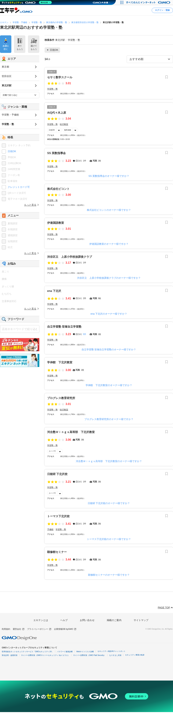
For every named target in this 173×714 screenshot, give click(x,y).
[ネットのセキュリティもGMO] (27, 2)
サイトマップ (141, 620)
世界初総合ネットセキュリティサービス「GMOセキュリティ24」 (27, 652)
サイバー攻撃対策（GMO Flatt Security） (89, 655)
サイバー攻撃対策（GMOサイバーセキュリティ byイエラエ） (45, 655)
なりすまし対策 (115, 655)
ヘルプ (64, 620)
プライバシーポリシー (39, 629)
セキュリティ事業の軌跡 (134, 655)
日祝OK (52, 130)
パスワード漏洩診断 (65, 652)
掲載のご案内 (114, 620)
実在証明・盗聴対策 (9, 655)
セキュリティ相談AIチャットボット (111, 651)
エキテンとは (40, 620)
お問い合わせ (87, 620)
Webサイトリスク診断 (85, 652)
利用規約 (6, 629)
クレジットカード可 (19, 187)
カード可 (52, 451)
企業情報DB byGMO (65, 629)
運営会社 (18, 629)
